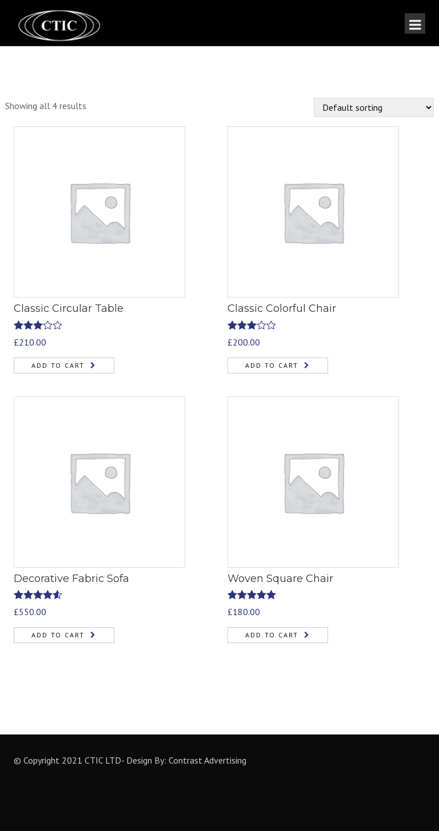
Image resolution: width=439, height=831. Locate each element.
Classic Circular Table (68, 308)
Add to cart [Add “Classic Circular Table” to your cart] (58, 365)
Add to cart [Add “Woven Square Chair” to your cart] (271, 635)
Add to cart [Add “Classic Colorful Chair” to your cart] (271, 365)
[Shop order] (374, 107)
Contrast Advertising (207, 760)
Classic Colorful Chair (282, 308)
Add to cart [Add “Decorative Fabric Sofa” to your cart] (58, 635)
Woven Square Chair (280, 578)
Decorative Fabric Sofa (71, 578)
